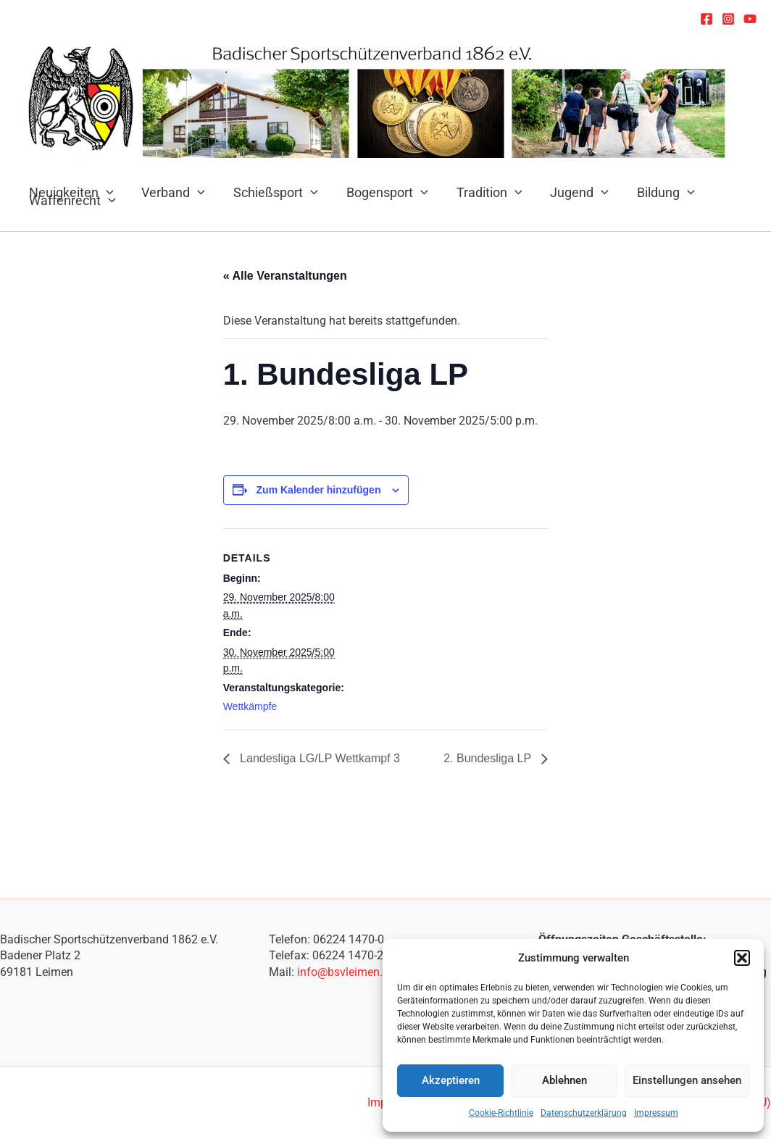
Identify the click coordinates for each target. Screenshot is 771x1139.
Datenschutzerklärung (584, 1113)
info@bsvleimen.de (346, 972)
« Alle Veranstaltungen (285, 276)
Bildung (652, 192)
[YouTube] (750, 18)
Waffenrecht (71, 200)
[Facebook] (706, 18)
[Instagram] (728, 18)
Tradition (479, 192)
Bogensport (379, 192)
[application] (194, 192)
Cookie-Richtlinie (501, 1113)
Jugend (567, 192)
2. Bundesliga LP (488, 758)
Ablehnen (564, 1080)
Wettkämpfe (250, 706)
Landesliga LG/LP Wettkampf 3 (318, 758)
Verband (170, 192)
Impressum (656, 1113)
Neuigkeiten (70, 192)
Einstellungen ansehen (687, 1080)
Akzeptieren (451, 1080)
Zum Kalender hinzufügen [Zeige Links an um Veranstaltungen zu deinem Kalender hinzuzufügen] (319, 490)
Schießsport (270, 192)
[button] (742, 958)
